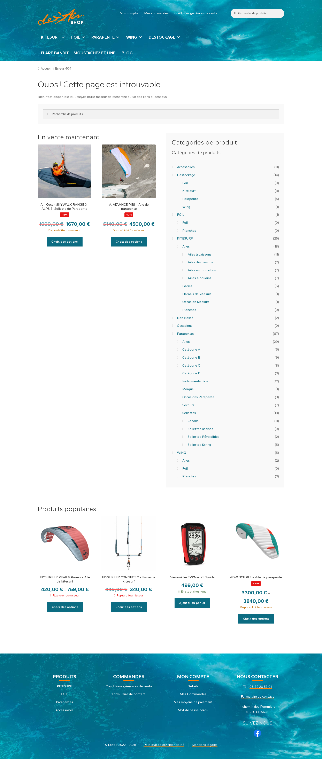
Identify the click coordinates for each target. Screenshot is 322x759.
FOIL (78, 37)
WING (134, 37)
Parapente (190, 199)
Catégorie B (191, 357)
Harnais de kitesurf (197, 294)
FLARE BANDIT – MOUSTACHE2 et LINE (78, 52)
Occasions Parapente (198, 397)
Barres (187, 286)
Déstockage (165, 37)
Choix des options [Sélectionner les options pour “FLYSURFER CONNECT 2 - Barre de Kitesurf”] (128, 606)
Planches (189, 231)
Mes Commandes (193, 693)
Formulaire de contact (129, 693)
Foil (185, 183)
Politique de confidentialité (164, 744)
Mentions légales (204, 744)
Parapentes (185, 334)
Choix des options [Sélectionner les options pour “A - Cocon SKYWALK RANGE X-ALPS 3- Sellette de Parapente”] (64, 241)
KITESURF (53, 37)
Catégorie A (191, 349)
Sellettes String (199, 445)
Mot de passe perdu (193, 709)
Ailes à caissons (200, 254)
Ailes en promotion (202, 270)
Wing (186, 207)
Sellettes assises (200, 429)
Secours (188, 405)
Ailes (186, 246)
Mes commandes (156, 13)
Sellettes (189, 413)
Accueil (46, 68)
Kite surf (189, 191)
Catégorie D (191, 373)
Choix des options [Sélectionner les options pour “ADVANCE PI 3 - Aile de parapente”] (256, 618)
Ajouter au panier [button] (192, 602)
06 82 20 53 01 (261, 686)
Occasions (184, 326)
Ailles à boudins (199, 278)
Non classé (185, 318)
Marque (188, 389)
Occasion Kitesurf (195, 302)
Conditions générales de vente (195, 13)
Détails (193, 685)
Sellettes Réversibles (203, 437)
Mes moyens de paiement (193, 701)
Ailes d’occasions (200, 262)
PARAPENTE (105, 37)
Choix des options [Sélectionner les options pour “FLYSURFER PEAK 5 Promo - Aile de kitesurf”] (65, 606)
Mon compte (129, 13)
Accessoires (186, 167)
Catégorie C (191, 365)
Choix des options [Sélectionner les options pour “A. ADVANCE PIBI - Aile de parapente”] (128, 241)
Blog (127, 52)
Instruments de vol (196, 381)
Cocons (193, 421)
